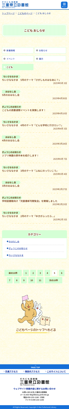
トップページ (8, 13)
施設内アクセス (32, 371)
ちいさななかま (16, 255)
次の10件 (53, 280)
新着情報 (10, 50)
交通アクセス (11, 371)
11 (40, 280)
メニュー (64, 7)
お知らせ (43, 50)
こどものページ (25, 13)
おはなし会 (14, 241)
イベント (10, 58)
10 (31, 280)
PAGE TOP (35, 367)
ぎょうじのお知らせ (18, 248)
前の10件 (13, 273)
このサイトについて (56, 371)
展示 (41, 58)
